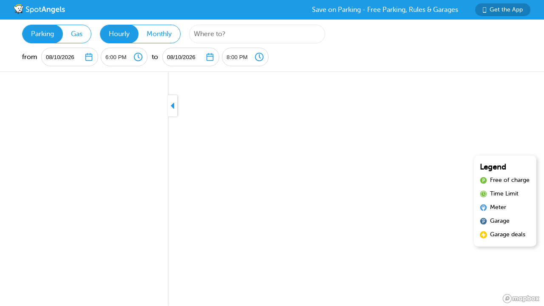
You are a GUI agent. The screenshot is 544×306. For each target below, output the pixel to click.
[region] (272, 189)
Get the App (503, 9)
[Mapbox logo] (521, 298)
